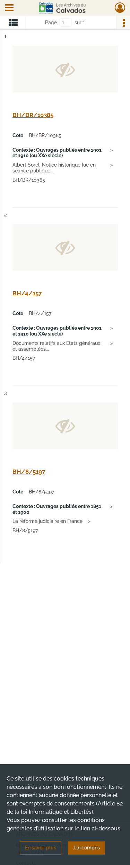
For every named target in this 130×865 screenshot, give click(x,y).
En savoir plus (40, 847)
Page (51, 22)
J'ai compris (86, 847)
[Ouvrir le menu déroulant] (9, 8)
